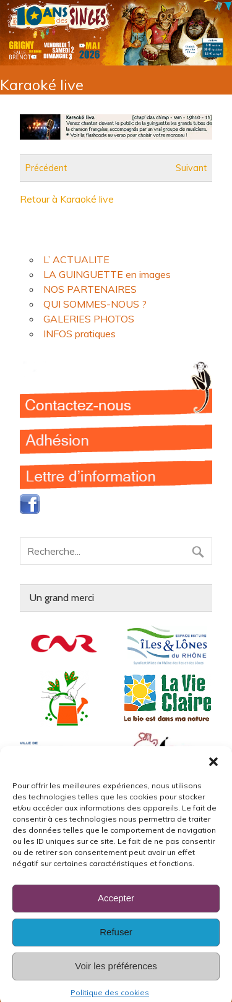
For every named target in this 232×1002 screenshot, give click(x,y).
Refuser (116, 940)
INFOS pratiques (79, 333)
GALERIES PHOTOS (88, 319)
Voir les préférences (116, 974)
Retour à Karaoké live (67, 199)
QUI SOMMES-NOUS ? (95, 304)
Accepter (116, 906)
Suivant (191, 168)
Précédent (46, 168)
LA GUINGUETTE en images (107, 274)
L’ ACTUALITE (76, 259)
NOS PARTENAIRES (90, 289)
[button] (213, 770)
